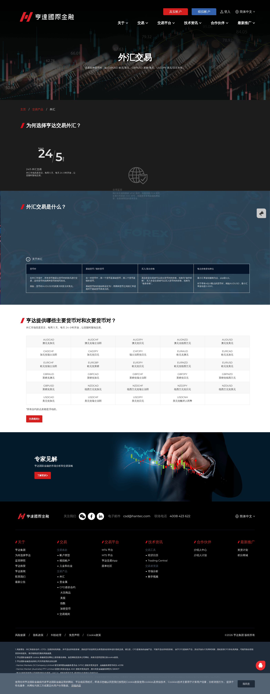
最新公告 (20, 582)
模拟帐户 (204, 12)
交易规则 (65, 614)
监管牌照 (20, 560)
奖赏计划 (243, 549)
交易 (140, 23)
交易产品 (37, 109)
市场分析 (153, 571)
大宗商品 (65, 592)
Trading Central (158, 560)
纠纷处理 (56, 635)
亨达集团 (20, 549)
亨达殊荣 (20, 566)
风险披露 (20, 635)
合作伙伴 (218, 23)
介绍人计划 (200, 555)
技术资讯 (191, 23)
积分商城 (243, 555)
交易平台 (164, 23)
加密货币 (65, 608)
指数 (62, 603)
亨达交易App (109, 560)
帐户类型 (65, 555)
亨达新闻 (20, 571)
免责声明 (74, 635)
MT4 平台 (107, 549)
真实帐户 (175, 12)
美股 (62, 598)
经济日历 (153, 555)
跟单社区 (107, 566)
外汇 (62, 576)
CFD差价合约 (67, 587)
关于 (121, 23)
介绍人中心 (200, 549)
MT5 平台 (107, 555)
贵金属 (63, 582)
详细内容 (76, 685)
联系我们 (20, 576)
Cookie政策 (94, 635)
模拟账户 (65, 560)
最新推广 (244, 23)
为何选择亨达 (23, 555)
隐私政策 (38, 635)
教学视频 (153, 576)
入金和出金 (66, 566)
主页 (23, 109)
